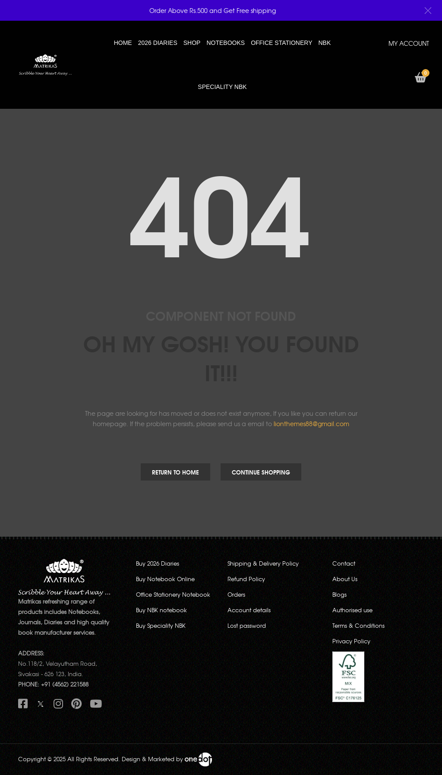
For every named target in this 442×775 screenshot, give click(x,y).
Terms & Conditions (358, 625)
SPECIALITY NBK (222, 86)
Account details (249, 610)
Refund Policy (246, 579)
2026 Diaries (157, 42)
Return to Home (175, 472)
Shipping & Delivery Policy (263, 563)
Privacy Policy (351, 641)
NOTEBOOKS (225, 42)
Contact (343, 563)
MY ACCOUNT (408, 43)
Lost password (246, 625)
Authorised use (352, 610)
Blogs (339, 594)
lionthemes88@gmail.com (311, 423)
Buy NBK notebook (161, 610)
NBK (324, 42)
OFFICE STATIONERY (281, 42)
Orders (236, 594)
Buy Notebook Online (165, 579)
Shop (192, 42)
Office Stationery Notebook (173, 594)
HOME (123, 42)
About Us (344, 579)
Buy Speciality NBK (161, 625)
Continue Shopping (261, 472)
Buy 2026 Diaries (157, 563)
